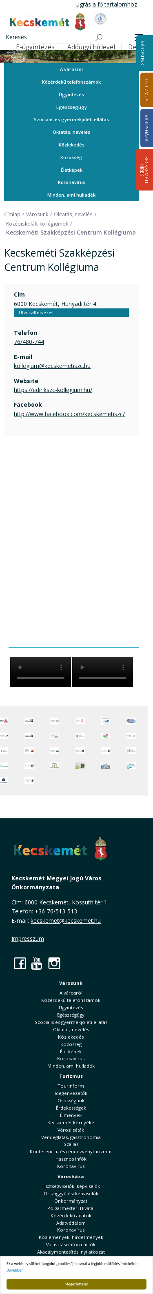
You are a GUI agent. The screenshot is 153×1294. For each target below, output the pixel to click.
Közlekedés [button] (71, 145)
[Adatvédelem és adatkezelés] (55, 721)
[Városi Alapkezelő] (131, 750)
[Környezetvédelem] (29, 765)
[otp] (80, 765)
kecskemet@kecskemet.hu (66, 920)
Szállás (71, 1144)
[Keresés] (61, 37)
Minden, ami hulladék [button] (71, 195)
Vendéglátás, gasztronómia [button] (71, 1137)
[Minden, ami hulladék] (29, 736)
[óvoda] (55, 765)
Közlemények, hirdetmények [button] (71, 1237)
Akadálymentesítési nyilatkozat (71, 1252)
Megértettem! (76, 1284)
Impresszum (27, 938)
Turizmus (71, 1076)
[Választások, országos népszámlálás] (106, 736)
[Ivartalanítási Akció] (29, 780)
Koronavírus (71, 182)
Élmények (71, 1115)
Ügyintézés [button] (71, 94)
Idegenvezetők (71, 1093)
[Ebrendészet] (106, 750)
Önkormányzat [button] (70, 1201)
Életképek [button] (71, 170)
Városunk (143, 53)
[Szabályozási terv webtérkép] (131, 736)
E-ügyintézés (35, 47)
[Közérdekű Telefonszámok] (29, 721)
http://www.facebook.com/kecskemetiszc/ (69, 414)
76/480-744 (29, 342)
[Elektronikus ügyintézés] (80, 721)
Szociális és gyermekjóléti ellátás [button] (71, 119)
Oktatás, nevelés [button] (71, 132)
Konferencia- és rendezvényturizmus (71, 1151)
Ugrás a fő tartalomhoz (106, 4)
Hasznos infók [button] (70, 1159)
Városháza (71, 1176)
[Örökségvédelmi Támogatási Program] (55, 736)
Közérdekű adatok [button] (71, 1215)
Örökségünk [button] (71, 1100)
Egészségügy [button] (71, 107)
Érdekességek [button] (71, 1108)
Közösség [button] (71, 157)
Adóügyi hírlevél (91, 47)
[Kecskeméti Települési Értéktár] (55, 750)
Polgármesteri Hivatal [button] (71, 1208)
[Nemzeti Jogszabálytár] (80, 736)
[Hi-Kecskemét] (131, 721)
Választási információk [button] (70, 1244)
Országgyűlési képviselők (71, 1193)
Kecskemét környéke (70, 1122)
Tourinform (71, 1086)
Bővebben (15, 1270)
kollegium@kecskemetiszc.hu (52, 366)
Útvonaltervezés (36, 312)
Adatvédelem (71, 1223)
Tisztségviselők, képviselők (71, 1186)
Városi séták (71, 1130)
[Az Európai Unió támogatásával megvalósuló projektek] (106, 721)
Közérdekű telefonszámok (71, 82)
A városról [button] (71, 69)
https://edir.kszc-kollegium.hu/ (53, 390)
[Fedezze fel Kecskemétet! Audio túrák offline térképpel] (29, 750)
